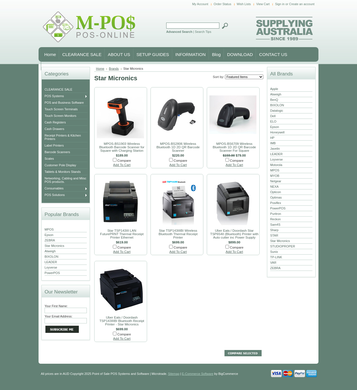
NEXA (274, 186)
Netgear (275, 181)
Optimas (276, 197)
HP (272, 137)
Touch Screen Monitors (60, 115)
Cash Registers (55, 122)
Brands (114, 68)
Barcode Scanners (57, 152)
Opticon (275, 192)
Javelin (275, 148)
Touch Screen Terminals (61, 109)
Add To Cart (122, 165)
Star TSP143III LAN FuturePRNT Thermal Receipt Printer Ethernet (121, 234)
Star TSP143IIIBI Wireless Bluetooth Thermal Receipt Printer (178, 234)
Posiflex (275, 203)
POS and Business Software (64, 102)
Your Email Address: (59, 316)
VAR (273, 262)
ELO (273, 121)
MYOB (274, 175)
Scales (49, 158)
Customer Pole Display (60, 165)
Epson (49, 235)
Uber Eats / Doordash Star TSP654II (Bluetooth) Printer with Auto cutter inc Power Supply (234, 234)
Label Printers (54, 145)
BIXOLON (51, 256)
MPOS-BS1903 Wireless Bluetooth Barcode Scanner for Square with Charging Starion (122, 147)
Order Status (222, 4)
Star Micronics (54, 245)
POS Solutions (66, 195)
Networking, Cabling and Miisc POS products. (65, 180)
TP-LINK (276, 257)
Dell (273, 116)
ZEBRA (50, 240)
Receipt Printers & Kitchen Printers (63, 137)
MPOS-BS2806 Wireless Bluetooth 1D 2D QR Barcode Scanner (178, 147)
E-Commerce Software (197, 373)
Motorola (276, 165)
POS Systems (66, 96)
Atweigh (50, 251)
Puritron (275, 213)
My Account (200, 4)
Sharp (274, 230)
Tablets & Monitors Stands (63, 171)
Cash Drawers (54, 129)
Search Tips (203, 31)
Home (100, 68)
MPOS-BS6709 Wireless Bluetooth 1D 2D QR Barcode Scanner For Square (234, 147)
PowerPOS (52, 273)
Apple (274, 89)
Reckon (275, 219)
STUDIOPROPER (282, 246)
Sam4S (275, 224)
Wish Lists (244, 4)
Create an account (301, 4)
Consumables (66, 189)
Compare (124, 160)
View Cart (263, 4)
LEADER (51, 262)
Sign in (279, 4)
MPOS (49, 229)
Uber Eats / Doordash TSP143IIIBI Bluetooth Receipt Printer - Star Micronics (121, 321)
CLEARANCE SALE (58, 89)
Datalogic (276, 110)
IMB (273, 143)
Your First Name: (56, 306)
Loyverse (51, 267)
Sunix (274, 251)
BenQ (274, 99)
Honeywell (277, 132)
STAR (274, 235)
